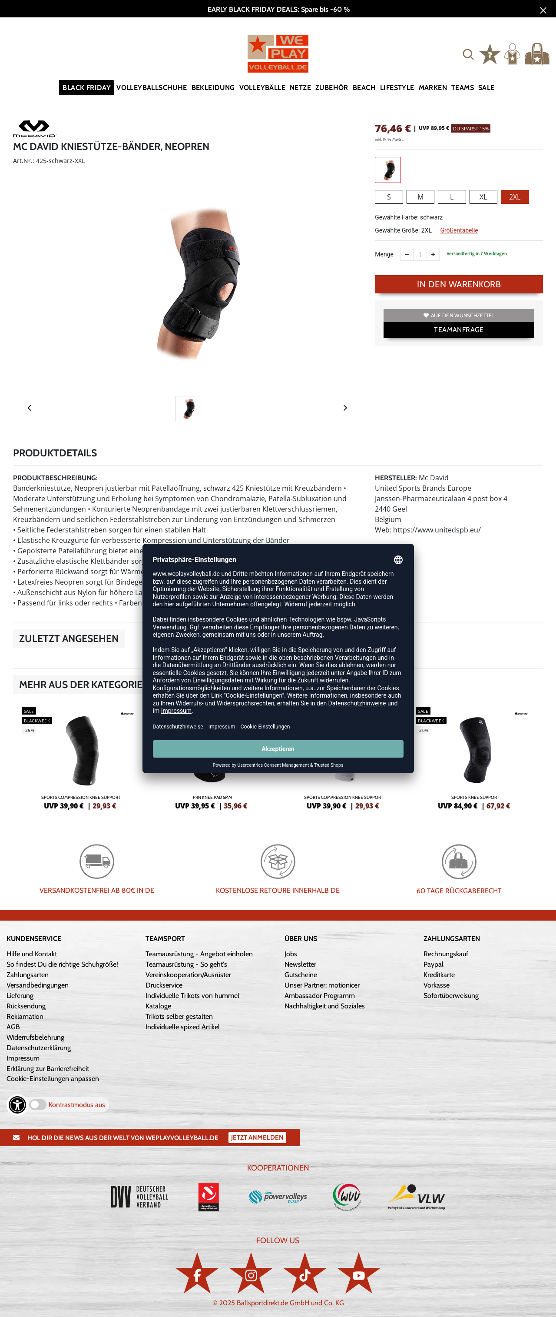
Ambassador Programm (320, 995)
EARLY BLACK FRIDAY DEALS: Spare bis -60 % (278, 9)
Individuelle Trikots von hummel (192, 995)
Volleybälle (262, 87)
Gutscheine (301, 975)
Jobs (291, 954)
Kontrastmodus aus (77, 1105)
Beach (364, 87)
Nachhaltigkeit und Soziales (325, 1006)
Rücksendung (26, 1006)
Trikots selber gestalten (179, 1016)
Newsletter (300, 964)
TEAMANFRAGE (458, 330)
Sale (486, 87)
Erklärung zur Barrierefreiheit (48, 1068)
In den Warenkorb (459, 284)
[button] (468, 54)
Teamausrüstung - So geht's (186, 964)
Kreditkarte (439, 975)
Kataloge (158, 1006)
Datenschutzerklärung (39, 1048)
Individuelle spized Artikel (183, 1027)
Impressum (23, 1058)
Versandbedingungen (38, 985)
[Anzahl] (420, 254)
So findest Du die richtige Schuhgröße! (62, 964)
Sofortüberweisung (451, 995)
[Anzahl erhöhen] (433, 254)
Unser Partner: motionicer (322, 985)
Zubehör (331, 87)
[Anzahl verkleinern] (407, 254)
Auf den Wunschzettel (459, 315)
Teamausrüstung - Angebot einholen (199, 954)
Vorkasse (437, 985)
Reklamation (25, 1016)
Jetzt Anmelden (257, 1137)
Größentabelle (459, 230)
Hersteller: (396, 478)
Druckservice (164, 985)
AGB (13, 1027)
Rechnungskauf (446, 954)
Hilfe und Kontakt (32, 954)
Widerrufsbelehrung (35, 1037)
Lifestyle (397, 87)
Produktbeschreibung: (55, 478)
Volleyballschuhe (151, 87)
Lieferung (20, 995)
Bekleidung (213, 87)
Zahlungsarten (28, 975)
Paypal (433, 964)
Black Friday (87, 87)
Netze (300, 87)
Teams (462, 87)
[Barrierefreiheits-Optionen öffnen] (17, 1105)
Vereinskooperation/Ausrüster (188, 975)
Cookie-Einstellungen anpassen (53, 1078)
